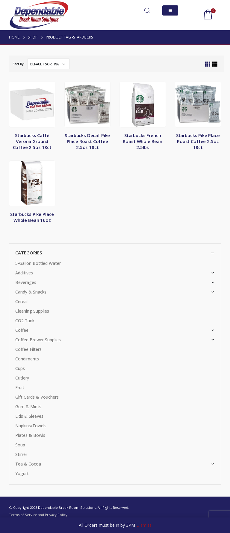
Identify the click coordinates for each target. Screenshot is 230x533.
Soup (20, 445)
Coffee (21, 330)
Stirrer (21, 454)
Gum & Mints (28, 406)
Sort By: (19, 64)
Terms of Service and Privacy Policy (38, 514)
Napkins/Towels (30, 425)
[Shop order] (48, 64)
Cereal (21, 301)
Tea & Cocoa (28, 464)
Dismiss (144, 525)
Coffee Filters (28, 349)
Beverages (25, 282)
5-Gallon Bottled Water (38, 263)
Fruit (19, 387)
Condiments (27, 359)
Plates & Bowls (30, 435)
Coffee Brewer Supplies (38, 339)
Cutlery (22, 378)
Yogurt (22, 473)
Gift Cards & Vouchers (37, 397)
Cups (20, 368)
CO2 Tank (24, 320)
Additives (24, 273)
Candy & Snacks (30, 292)
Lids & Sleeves (29, 416)
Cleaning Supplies (32, 311)
